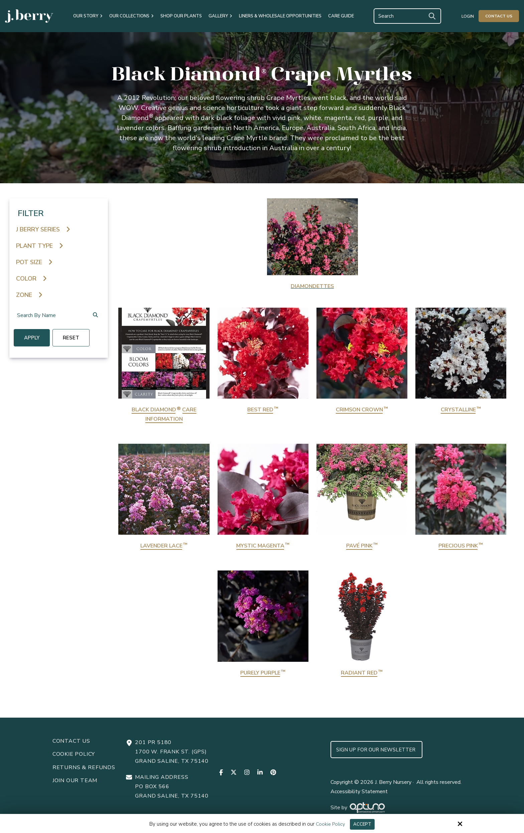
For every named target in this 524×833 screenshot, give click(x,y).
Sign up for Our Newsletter (376, 754)
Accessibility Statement (359, 796)
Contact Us (498, 16)
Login (468, 16)
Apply (34, 338)
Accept (363, 824)
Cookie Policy (329, 824)
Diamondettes (312, 286)
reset (76, 338)
